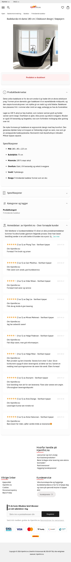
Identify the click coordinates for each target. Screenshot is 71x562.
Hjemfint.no (7, 485)
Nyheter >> (6, 2)
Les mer (56, 236)
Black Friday (7, 493)
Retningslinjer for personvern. (52, 520)
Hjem (3, 14)
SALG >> (16, 2)
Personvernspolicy (9, 490)
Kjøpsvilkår (6, 482)
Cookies (5, 487)
